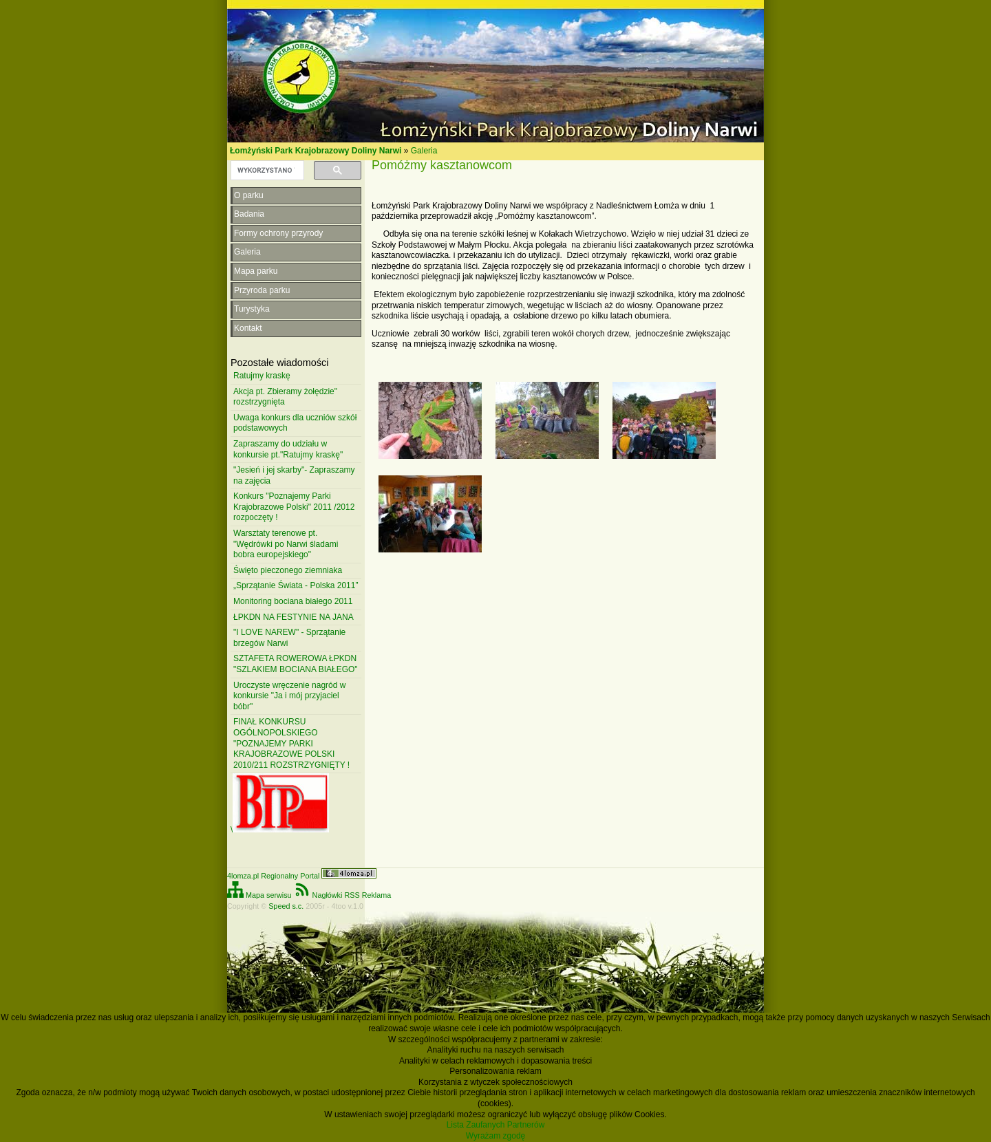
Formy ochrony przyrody (278, 233)
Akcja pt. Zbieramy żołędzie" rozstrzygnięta (285, 397)
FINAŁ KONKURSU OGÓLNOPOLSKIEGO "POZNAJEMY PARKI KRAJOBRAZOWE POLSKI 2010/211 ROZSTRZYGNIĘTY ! (291, 743)
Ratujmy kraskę (261, 375)
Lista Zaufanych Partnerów (496, 1125)
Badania (249, 214)
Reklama (377, 895)
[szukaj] (266, 170)
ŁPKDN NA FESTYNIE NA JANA (293, 617)
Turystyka (252, 309)
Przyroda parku (262, 290)
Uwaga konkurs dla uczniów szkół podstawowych (294, 423)
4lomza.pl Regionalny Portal (301, 876)
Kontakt (248, 328)
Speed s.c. (285, 906)
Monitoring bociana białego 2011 (292, 601)
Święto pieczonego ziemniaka (287, 570)
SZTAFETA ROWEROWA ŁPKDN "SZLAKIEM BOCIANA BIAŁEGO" (295, 664)
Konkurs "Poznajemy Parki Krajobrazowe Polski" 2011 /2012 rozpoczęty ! (293, 506)
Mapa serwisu (259, 895)
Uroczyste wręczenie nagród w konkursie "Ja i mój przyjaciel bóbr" (289, 695)
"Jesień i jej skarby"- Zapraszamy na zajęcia (294, 475)
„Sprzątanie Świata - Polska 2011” (295, 585)
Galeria (424, 150)
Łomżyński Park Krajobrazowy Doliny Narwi (315, 150)
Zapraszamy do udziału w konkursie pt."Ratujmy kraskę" (288, 449)
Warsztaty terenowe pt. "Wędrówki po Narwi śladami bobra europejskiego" (285, 543)
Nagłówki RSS (327, 895)
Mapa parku (255, 271)
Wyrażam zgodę (496, 1136)
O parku (249, 195)
